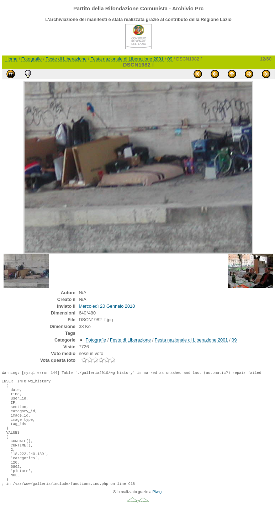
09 (169, 59)
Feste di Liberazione (66, 59)
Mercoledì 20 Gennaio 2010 (107, 306)
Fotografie (31, 59)
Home (11, 59)
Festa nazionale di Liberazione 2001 (127, 59)
